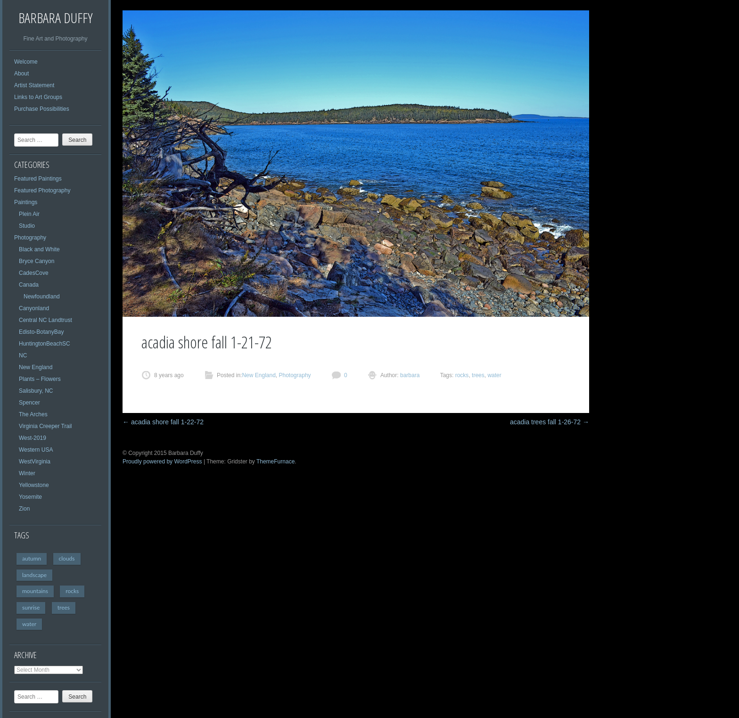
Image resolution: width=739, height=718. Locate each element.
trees (63, 607)
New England (35, 367)
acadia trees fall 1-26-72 (549, 422)
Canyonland (34, 308)
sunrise (31, 607)
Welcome (26, 61)
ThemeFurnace (275, 461)
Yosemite (30, 497)
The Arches (33, 414)
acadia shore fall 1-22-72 (163, 422)
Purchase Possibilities (41, 109)
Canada (29, 284)
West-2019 (32, 438)
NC (23, 355)
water (29, 623)
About (21, 73)
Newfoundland (42, 296)
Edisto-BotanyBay (41, 332)
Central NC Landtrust (45, 320)
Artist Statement (34, 85)
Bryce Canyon (36, 261)
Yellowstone (34, 485)
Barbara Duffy (55, 17)
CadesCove (34, 273)
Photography (30, 237)
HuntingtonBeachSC (44, 343)
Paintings (25, 202)
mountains (35, 590)
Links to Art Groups (38, 97)
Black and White (39, 249)
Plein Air (29, 214)
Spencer (29, 402)
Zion (24, 508)
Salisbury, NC (36, 391)
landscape (34, 574)
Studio (27, 226)
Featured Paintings (38, 178)
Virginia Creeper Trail (45, 426)
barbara (409, 375)
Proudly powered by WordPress (162, 461)
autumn (31, 558)
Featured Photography (42, 190)
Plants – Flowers (40, 379)
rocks (72, 590)
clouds (67, 558)
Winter (27, 473)
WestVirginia (34, 461)
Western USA (36, 449)
